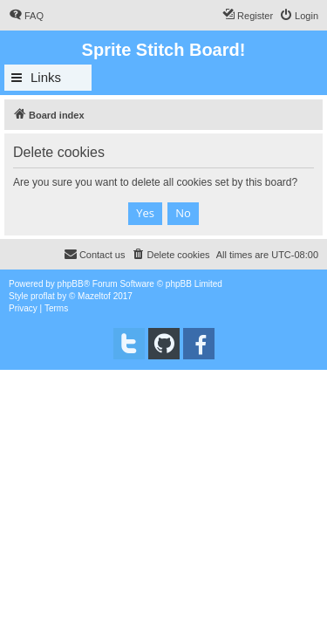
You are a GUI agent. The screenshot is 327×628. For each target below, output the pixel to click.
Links (46, 77)
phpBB (71, 284)
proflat (43, 296)
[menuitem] (26, 15)
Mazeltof (94, 296)
